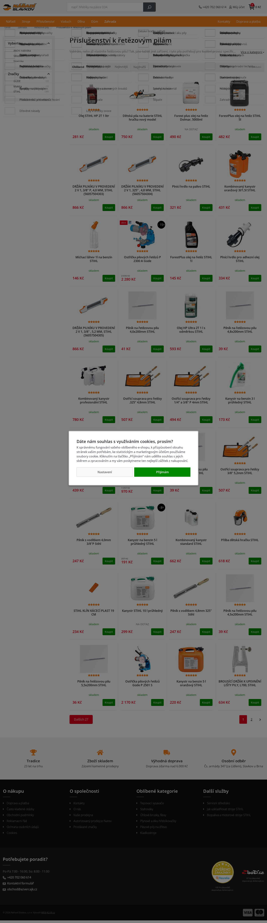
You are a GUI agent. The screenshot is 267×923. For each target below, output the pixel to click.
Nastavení (105, 472)
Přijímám (162, 472)
